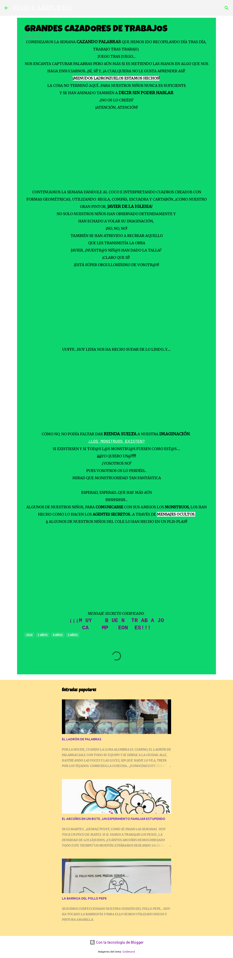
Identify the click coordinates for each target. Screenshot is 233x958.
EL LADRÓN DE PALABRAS (81, 739)
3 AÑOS (43, 634)
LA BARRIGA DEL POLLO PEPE (84, 898)
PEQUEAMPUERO (42, 8)
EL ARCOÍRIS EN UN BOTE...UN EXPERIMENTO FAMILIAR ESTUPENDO (113, 819)
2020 (29, 634)
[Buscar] (78, 8)
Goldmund (128, 951)
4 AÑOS (58, 634)
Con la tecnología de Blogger (117, 942)
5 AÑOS (73, 634)
